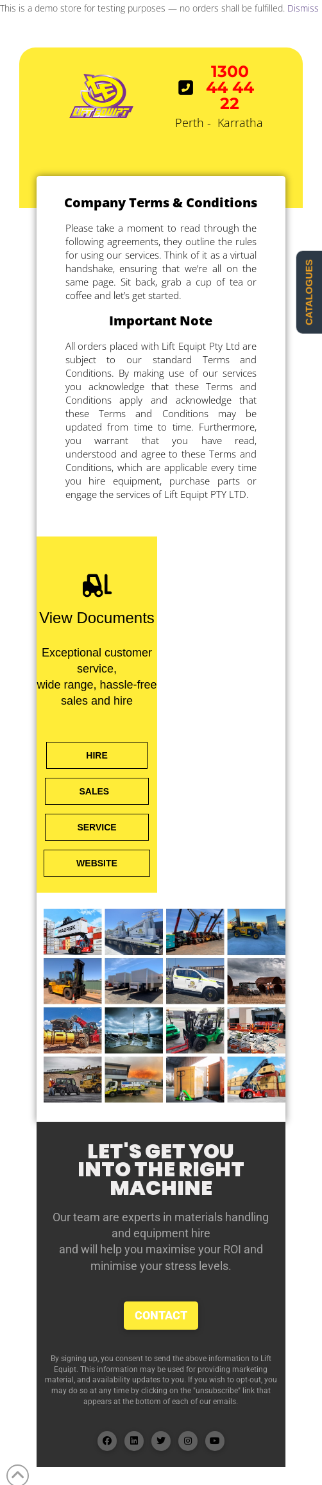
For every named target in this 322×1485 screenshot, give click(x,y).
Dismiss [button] (303, 8)
